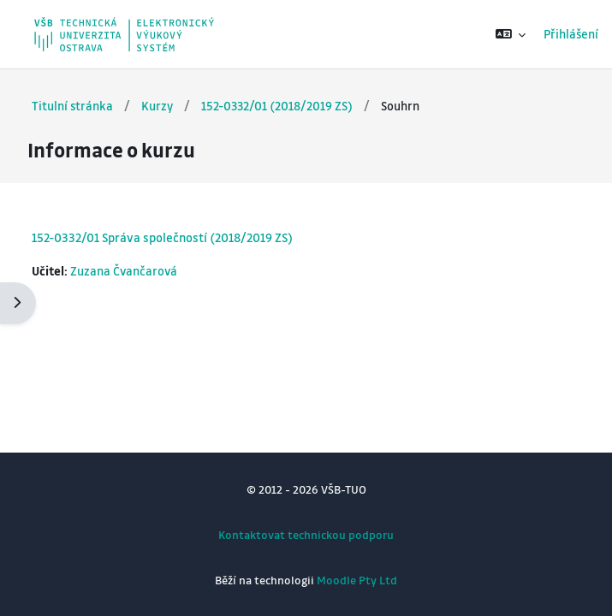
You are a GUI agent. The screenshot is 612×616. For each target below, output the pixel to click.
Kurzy (157, 105)
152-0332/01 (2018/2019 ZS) (277, 105)
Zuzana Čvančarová (123, 271)
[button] (510, 34)
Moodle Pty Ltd (357, 579)
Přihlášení (571, 34)
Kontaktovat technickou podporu (306, 534)
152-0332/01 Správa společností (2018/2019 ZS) (162, 237)
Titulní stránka (72, 105)
